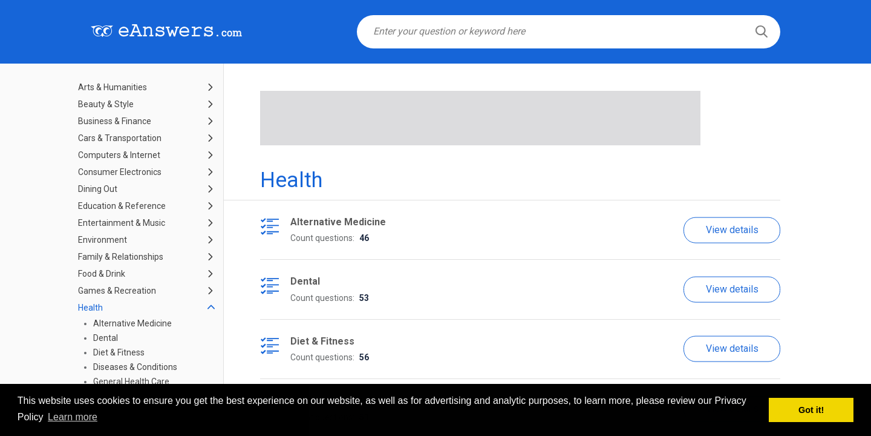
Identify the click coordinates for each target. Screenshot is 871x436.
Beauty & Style (106, 104)
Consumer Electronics (119, 172)
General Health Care (131, 381)
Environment (102, 240)
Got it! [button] (811, 410)
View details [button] (732, 229)
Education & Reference (122, 206)
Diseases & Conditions (135, 367)
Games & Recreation (117, 291)
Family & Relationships (120, 257)
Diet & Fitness (119, 352)
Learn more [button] (72, 417)
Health (90, 307)
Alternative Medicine (132, 323)
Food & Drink (101, 274)
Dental (105, 338)
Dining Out (97, 189)
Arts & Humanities (112, 87)
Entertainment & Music (121, 223)
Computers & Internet (119, 155)
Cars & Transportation (119, 138)
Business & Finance (114, 121)
